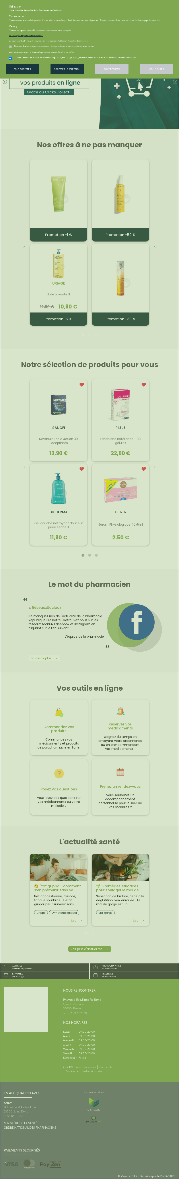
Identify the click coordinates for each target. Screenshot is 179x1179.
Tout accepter (22, 69)
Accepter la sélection (67, 69)
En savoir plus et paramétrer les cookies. (26, 35)
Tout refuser (112, 69)
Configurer (156, 69)
